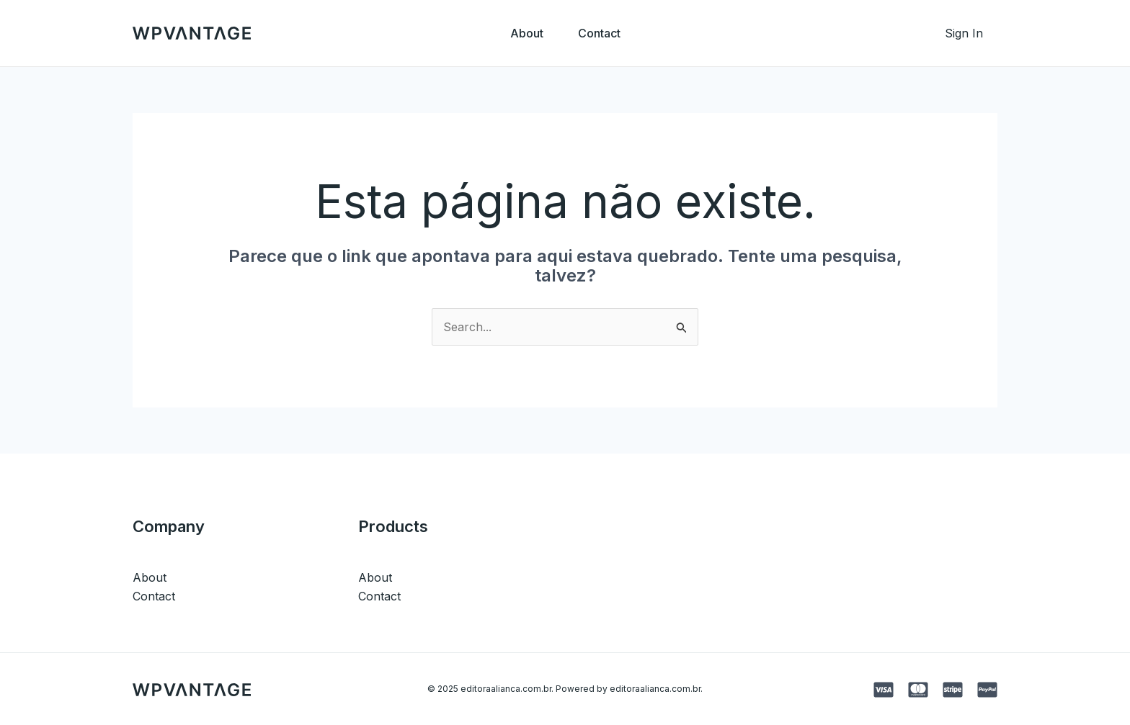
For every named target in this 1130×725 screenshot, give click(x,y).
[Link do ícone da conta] (964, 33)
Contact (599, 33)
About (526, 33)
